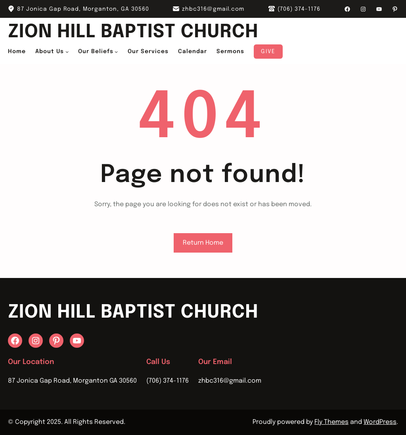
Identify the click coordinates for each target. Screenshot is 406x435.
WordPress (380, 422)
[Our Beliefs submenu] (116, 51)
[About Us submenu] (67, 51)
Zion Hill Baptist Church (133, 32)
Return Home (203, 243)
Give (268, 51)
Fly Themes (331, 422)
